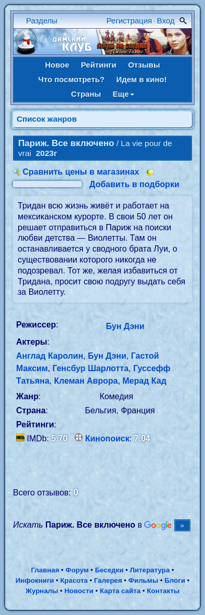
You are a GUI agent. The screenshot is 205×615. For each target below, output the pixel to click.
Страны (86, 93)
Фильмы (143, 580)
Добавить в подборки (134, 184)
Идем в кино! (141, 79)
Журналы (41, 591)
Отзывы (144, 64)
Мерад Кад (144, 380)
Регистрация (129, 20)
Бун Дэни (125, 326)
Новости (79, 591)
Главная (45, 570)
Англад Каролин (49, 355)
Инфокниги (35, 580)
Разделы (41, 20)
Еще (123, 93)
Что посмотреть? (72, 79)
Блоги (174, 580)
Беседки (109, 570)
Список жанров (47, 118)
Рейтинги (98, 64)
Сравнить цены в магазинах (80, 171)
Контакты (163, 591)
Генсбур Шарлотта (91, 368)
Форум (77, 570)
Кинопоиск (107, 438)
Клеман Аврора (86, 380)
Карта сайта (120, 591)
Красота (74, 580)
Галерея (108, 580)
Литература (150, 570)
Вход (166, 20)
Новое (57, 64)
